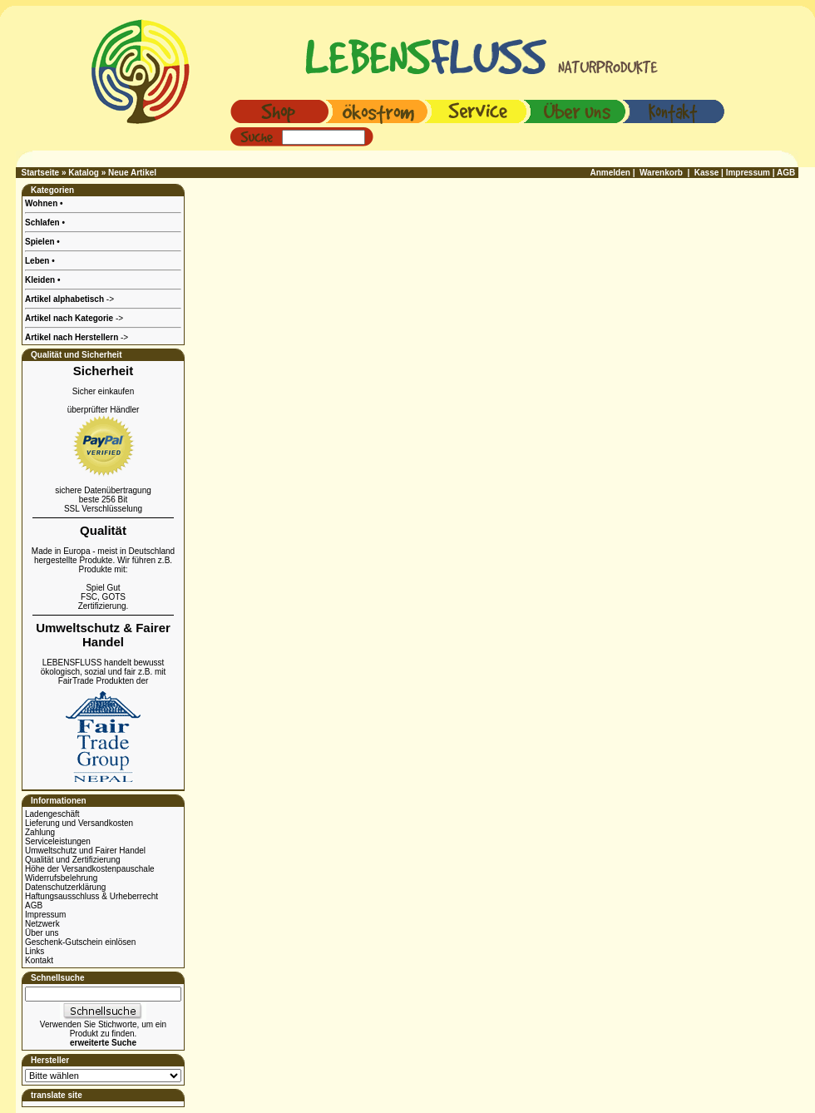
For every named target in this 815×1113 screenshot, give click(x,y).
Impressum (45, 914)
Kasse (706, 172)
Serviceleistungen (58, 841)
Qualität (103, 530)
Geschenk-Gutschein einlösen (80, 942)
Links (34, 951)
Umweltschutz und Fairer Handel (85, 850)
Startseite (41, 172)
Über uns (42, 932)
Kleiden (41, 279)
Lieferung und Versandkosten (79, 823)
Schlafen (43, 222)
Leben (38, 260)
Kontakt (39, 960)
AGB (33, 905)
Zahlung (40, 832)
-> (76, 337)
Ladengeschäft (52, 814)
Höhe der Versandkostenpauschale (90, 868)
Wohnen (42, 203)
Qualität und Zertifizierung (73, 859)
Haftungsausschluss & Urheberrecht (91, 896)
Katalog (83, 172)
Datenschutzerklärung (65, 887)
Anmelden (610, 172)
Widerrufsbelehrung (61, 878)
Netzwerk (42, 923)
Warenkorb (661, 172)
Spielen (41, 241)
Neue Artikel (132, 172)
